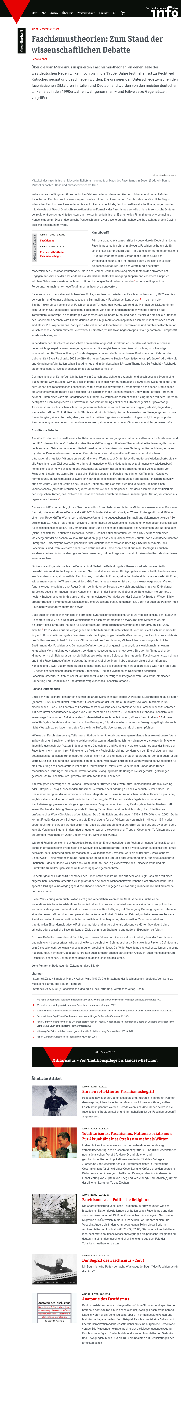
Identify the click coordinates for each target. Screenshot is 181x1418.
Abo (44, 13)
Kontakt (103, 13)
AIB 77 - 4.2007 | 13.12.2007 (45, 29)
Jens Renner (39, 59)
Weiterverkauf (86, 13)
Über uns (67, 13)
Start (34, 13)
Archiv (54, 13)
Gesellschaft (21, 41)
